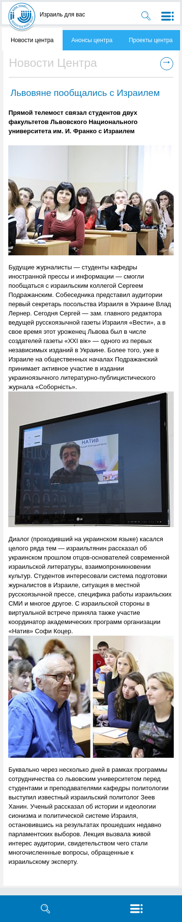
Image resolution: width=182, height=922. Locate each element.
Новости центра (32, 40)
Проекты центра (150, 40)
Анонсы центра (92, 40)
